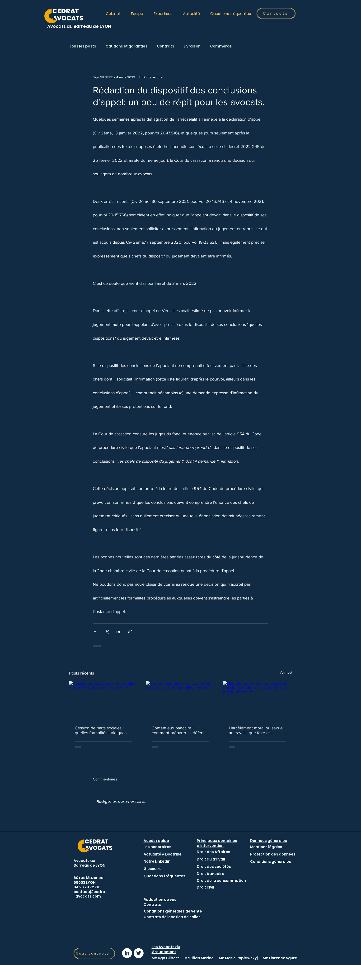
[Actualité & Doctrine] (163, 854)
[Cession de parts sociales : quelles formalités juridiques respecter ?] (103, 700)
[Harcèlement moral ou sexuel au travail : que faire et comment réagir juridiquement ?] (257, 700)
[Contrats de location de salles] (172, 917)
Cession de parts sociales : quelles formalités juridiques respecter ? (101, 730)
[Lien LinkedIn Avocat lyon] (127, 953)
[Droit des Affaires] (213, 852)
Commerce (221, 46)
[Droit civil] (208, 887)
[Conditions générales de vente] (173, 911)
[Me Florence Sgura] (280, 958)
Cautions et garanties (126, 46)
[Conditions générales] (270, 861)
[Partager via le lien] (130, 631)
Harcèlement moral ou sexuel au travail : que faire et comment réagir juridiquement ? (257, 730)
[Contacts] (276, 13)
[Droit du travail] (211, 859)
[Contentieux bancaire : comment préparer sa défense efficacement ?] (180, 700)
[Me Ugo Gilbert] (165, 958)
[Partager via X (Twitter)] (106, 631)
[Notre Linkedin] (157, 861)
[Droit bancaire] (210, 873)
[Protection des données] (272, 854)
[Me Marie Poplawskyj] (238, 958)
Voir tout (286, 672)
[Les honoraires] (157, 847)
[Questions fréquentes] (164, 876)
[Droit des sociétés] (214, 866)
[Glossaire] (153, 868)
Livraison (192, 46)
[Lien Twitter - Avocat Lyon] (139, 953)
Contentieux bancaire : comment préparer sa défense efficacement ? (180, 730)
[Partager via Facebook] (95, 631)
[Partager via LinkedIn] (118, 631)
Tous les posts (82, 46)
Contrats (165, 46)
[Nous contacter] (94, 953)
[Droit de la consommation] (221, 880)
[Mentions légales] (266, 847)
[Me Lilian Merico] (199, 958)
